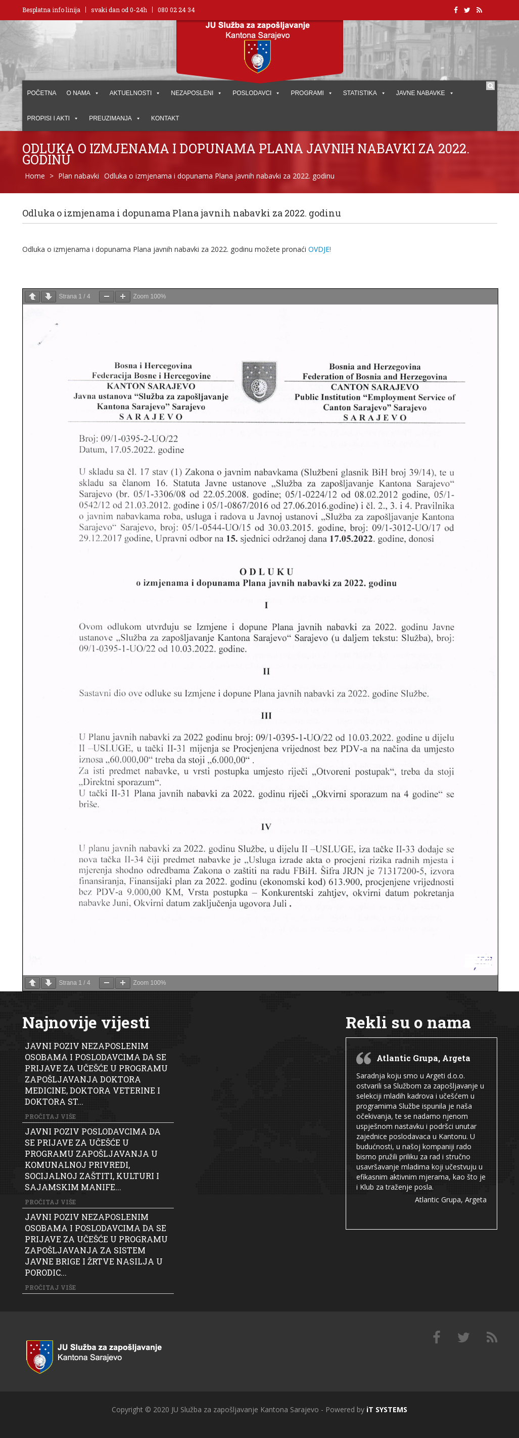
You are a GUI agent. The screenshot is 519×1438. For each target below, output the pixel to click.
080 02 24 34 (176, 10)
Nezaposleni (196, 93)
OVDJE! (319, 249)
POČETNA (42, 93)
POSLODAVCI (256, 93)
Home (35, 176)
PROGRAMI (312, 93)
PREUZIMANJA (115, 118)
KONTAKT (165, 118)
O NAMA (83, 93)
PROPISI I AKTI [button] (53, 118)
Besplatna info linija (51, 10)
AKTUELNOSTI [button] (135, 93)
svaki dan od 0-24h (119, 10)
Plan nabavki (78, 176)
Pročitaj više (50, 1116)
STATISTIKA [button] (364, 93)
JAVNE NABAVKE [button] (425, 93)
